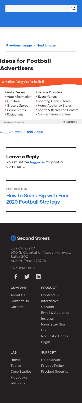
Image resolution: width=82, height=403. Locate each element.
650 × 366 (35, 132)
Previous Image (19, 45)
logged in (37, 162)
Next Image (46, 45)
